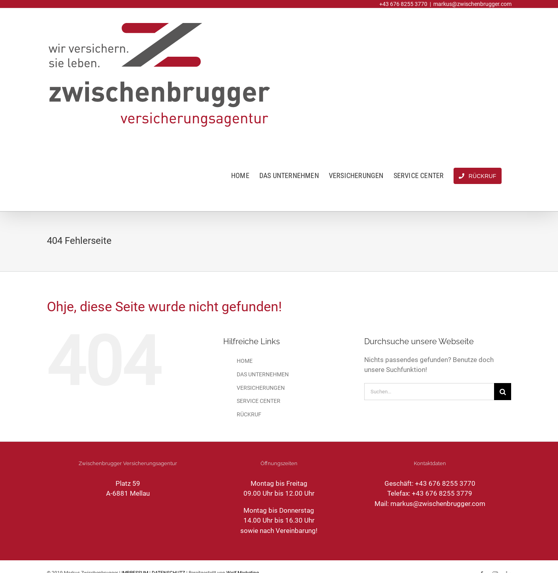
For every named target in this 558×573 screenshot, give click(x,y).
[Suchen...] (429, 391)
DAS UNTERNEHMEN (263, 374)
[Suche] (502, 391)
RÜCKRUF (249, 414)
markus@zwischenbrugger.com (472, 4)
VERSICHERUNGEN (261, 388)
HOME (245, 361)
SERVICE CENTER (258, 401)
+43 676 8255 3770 (445, 483)
